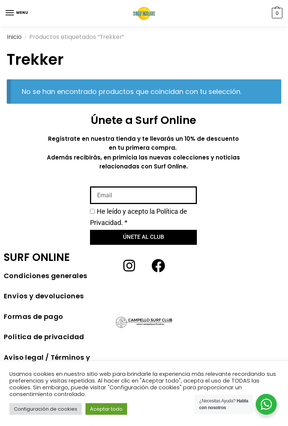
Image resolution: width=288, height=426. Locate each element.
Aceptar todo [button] (106, 409)
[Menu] (10, 13)
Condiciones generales (45, 275)
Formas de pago (33, 316)
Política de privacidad (44, 336)
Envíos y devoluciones (44, 296)
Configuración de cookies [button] (45, 409)
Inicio (14, 37)
